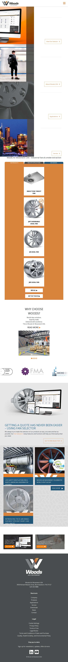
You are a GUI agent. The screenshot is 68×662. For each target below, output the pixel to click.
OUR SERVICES (53, 163)
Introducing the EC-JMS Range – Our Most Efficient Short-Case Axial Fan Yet (17, 521)
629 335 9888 (34, 587)
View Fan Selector (53, 41)
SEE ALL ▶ (34, 290)
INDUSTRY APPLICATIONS (34, 163)
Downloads (34, 608)
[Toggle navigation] (64, 3)
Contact (34, 613)
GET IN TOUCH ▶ (34, 296)
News (34, 610)
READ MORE (34, 327)
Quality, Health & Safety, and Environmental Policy (34, 636)
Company (34, 598)
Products (34, 600)
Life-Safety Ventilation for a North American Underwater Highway (16, 482)
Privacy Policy (34, 626)
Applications (55, 116)
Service (56, 153)
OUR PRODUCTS (14, 163)
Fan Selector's (18, 434)
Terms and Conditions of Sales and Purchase (34, 633)
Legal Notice (34, 631)
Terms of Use (34, 628)
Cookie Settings (34, 623)
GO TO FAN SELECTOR (53, 441)
